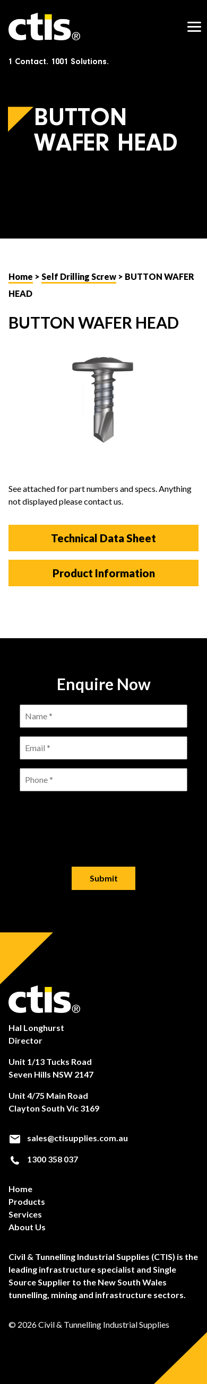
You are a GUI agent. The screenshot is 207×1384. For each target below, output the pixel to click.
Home (20, 276)
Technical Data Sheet (103, 538)
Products (26, 1201)
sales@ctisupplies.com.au (68, 1138)
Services (25, 1214)
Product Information (104, 573)
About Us (27, 1227)
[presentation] (103, 820)
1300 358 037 (43, 1159)
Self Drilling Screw (78, 276)
